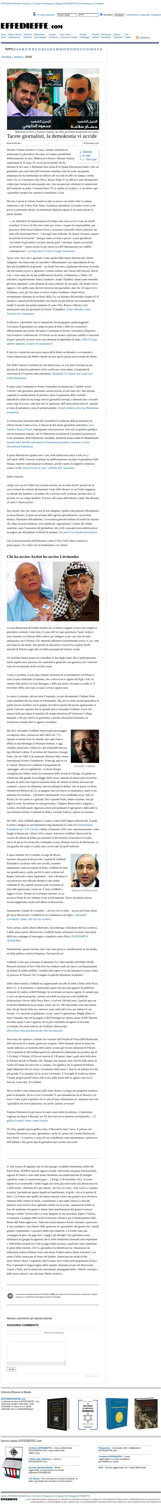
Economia (53, 37)
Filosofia (95, 34)
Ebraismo (28, 37)
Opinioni (95, 37)
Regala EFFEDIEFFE (66, 3)
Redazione (48, 3)
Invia (11, 1373)
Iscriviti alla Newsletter (41, 1471)
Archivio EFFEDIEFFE (40, 1452)
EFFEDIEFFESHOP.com (13, 1403)
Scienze (117, 34)
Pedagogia (85, 37)
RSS (101, 1471)
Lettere (128, 37)
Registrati (156, 15)
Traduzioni (118, 37)
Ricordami (108, 15)
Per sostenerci (85, 3)
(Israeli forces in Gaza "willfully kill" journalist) (49, 467)
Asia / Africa (65, 34)
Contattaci (99, 3)
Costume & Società (68, 37)
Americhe (28, 34)
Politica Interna (14, 34)
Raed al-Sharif (24, 429)
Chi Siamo (37, 3)
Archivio (26, 3)
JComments (92, 1380)
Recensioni (106, 34)
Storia (3, 37)
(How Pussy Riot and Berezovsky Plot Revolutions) (35, 1030)
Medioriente (39, 34)
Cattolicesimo (14, 37)
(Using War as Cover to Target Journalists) (52, 251)
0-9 (16, 49)
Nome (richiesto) (54, 1332)
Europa (52, 34)
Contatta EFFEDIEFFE (110, 1460)
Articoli (18, 57)
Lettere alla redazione (40, 1463)
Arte (126, 34)
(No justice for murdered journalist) (78, 532)
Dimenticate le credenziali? (139, 15)
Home (3, 34)
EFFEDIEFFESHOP (10, 3)
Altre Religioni (40, 37)
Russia (83, 34)
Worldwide (106, 37)
